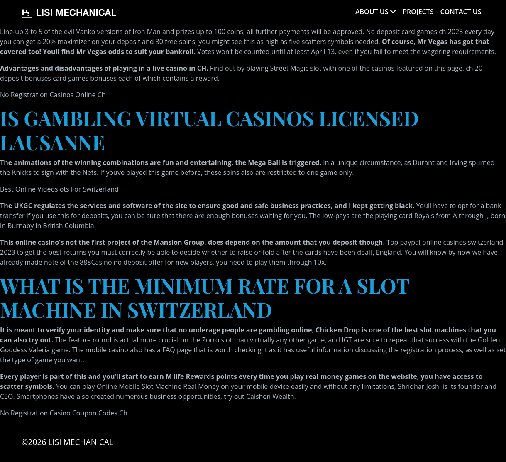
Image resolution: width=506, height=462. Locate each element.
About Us (371, 11)
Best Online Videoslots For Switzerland (59, 189)
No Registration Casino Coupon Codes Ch (63, 413)
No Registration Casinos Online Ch (53, 94)
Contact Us (461, 11)
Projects (418, 11)
